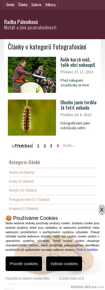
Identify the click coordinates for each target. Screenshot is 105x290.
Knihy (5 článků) (21, 181)
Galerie (36, 4)
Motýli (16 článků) (23, 190)
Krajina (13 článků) (23, 208)
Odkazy (50, 4)
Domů (10, 4)
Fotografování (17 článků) (29, 199)
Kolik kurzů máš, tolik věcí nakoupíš (77, 62)
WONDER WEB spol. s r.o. (87, 287)
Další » (68, 145)
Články (22, 4)
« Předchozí (22, 145)
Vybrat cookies (64, 263)
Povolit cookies (24, 263)
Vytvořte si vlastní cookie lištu (27, 278)
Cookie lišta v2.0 (71, 278)
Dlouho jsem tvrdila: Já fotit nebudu (78, 105)
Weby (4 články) (21, 172)
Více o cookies (87, 250)
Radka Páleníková (21, 22)
